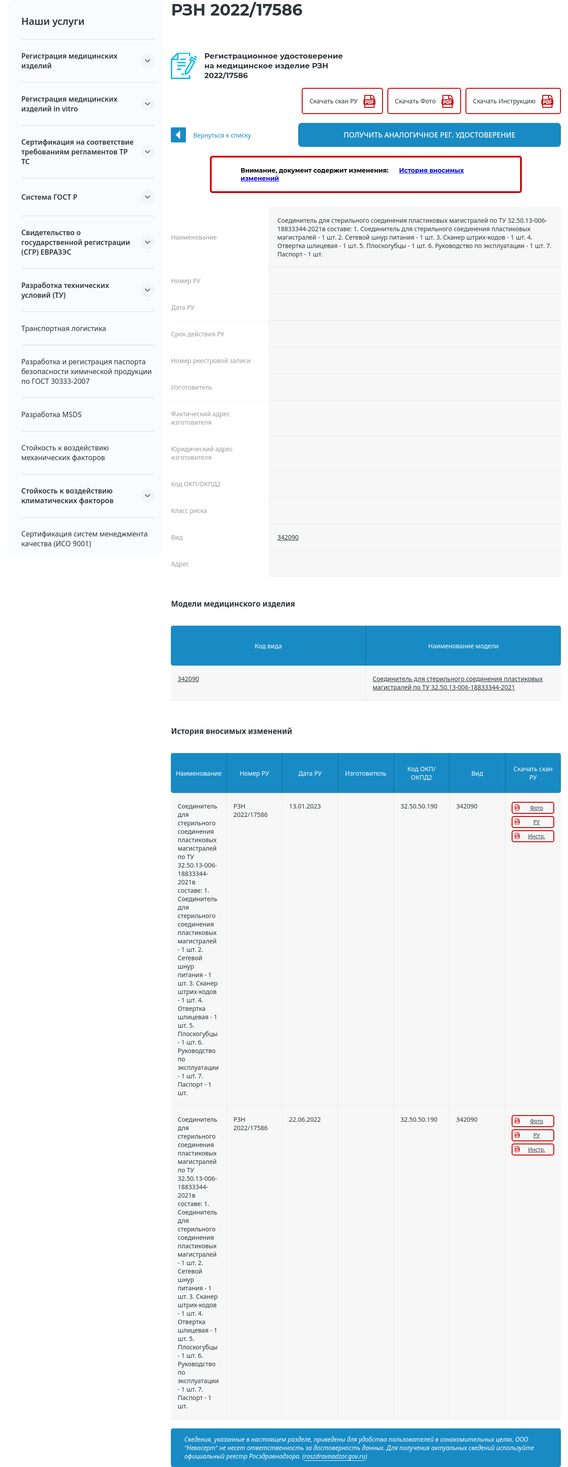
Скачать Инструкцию (504, 101)
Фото (536, 808)
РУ (536, 822)
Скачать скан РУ (333, 101)
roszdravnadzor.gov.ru (334, 1456)
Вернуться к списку (222, 135)
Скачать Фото (415, 101)
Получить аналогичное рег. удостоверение (452, 135)
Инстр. (536, 836)
